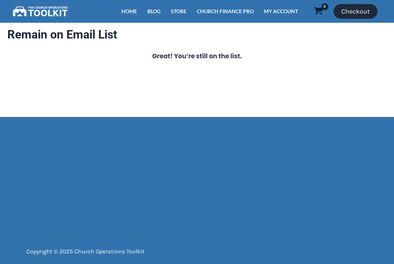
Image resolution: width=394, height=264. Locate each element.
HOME (129, 11)
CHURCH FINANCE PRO (225, 11)
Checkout (355, 11)
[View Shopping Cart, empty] (318, 11)
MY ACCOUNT (281, 11)
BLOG (154, 11)
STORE (179, 11)
